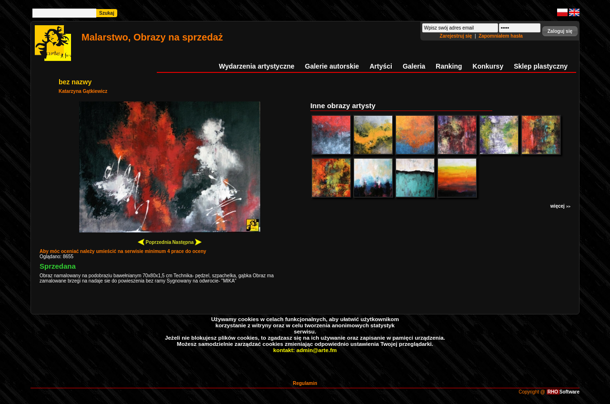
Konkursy (488, 66)
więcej (560, 206)
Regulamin (305, 383)
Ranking (449, 66)
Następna (187, 242)
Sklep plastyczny (541, 66)
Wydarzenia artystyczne (256, 66)
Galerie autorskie (332, 66)
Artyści (380, 66)
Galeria (414, 66)
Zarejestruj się (457, 36)
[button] (560, 31)
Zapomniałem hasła (500, 36)
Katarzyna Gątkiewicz (83, 91)
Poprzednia (155, 242)
